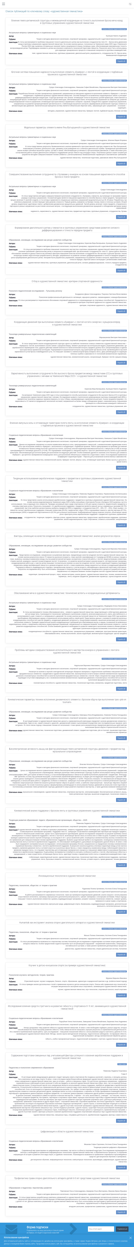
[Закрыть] (131, 1238)
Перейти (121, 61)
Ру (130, 4)
